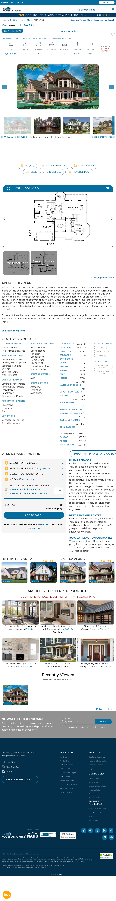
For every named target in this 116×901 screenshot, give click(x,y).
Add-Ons (19, 479)
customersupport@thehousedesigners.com (32, 867)
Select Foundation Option (25, 473)
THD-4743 (35, 581)
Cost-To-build (65, 777)
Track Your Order (66, 792)
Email (7, 771)
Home (5, 20)
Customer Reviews (96, 765)
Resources (67, 752)
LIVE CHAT (45, 525)
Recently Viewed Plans (81, 20)
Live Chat (20, 2)
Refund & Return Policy (98, 786)
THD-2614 (64, 581)
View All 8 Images (14, 137)
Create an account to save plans (58, 680)
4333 (8, 703)
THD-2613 (93, 581)
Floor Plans (7, 38)
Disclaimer (93, 794)
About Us (95, 752)
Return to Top (105, 709)
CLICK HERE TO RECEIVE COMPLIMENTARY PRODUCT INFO (58, 596)
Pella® (91, 816)
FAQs (90, 769)
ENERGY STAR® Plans (68, 784)
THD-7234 (6, 581)
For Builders (64, 761)
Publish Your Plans (67, 781)
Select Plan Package (21, 463)
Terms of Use (93, 782)
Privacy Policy (94, 778)
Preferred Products (62, 38)
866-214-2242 (7, 2)
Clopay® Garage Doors (97, 809)
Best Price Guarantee (97, 757)
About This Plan (23, 38)
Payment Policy (95, 798)
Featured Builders (66, 765)
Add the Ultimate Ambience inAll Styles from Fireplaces (57, 629)
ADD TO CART (34, 515)
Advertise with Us (66, 788)
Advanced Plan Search (104, 20)
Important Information (98, 761)
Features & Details (41, 38)
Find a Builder (65, 769)
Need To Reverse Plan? (28, 468)
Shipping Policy (95, 790)
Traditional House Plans (21, 20)
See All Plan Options (13, 330)
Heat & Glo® (93, 820)
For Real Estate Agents (68, 773)
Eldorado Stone (95, 812)
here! (102, 727)
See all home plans (20, 779)
